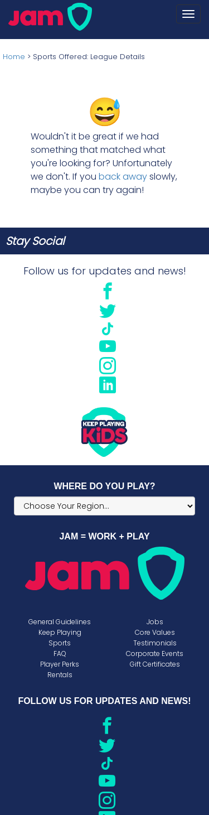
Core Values (155, 632)
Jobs (155, 621)
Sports (59, 643)
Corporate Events (154, 653)
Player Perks (59, 664)
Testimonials (155, 643)
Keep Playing (59, 632)
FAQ (60, 653)
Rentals (59, 674)
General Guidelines (59, 621)
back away (123, 176)
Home (14, 56)
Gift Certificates (155, 664)
